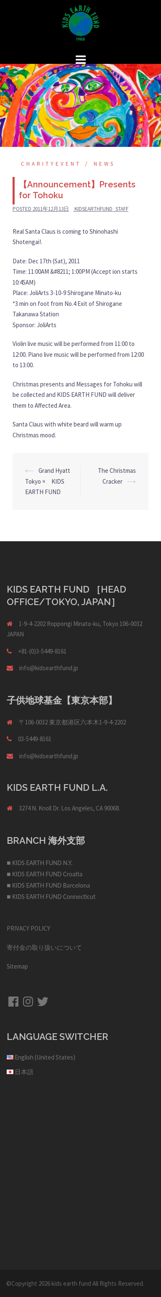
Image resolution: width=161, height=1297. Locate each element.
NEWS (104, 163)
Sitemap (17, 966)
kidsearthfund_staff (101, 208)
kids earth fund (71, 1283)
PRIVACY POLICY (28, 928)
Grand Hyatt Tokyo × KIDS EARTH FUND (47, 481)
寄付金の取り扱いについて (44, 947)
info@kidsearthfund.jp (48, 668)
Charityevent (51, 163)
